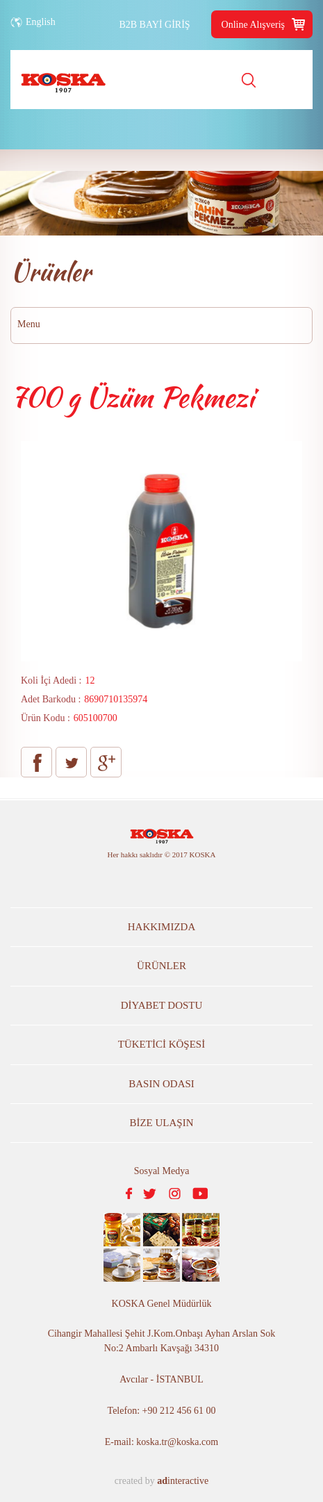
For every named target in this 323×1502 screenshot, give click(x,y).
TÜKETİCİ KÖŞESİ (161, 1044)
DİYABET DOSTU (162, 1005)
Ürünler (50, 272)
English (41, 22)
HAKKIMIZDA (162, 926)
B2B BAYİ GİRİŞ (154, 24)
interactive (182, 1481)
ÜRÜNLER (161, 965)
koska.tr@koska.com (177, 1442)
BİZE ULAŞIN (161, 1122)
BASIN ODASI (161, 1083)
